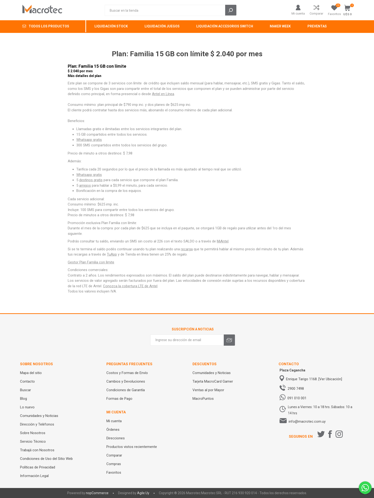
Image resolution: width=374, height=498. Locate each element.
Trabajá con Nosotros (37, 450)
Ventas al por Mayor (208, 390)
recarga (187, 249)
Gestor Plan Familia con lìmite (91, 262)
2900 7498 (296, 388)
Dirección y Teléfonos (37, 424)
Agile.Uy (143, 493)
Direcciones (115, 438)
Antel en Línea (163, 94)
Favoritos (113, 472)
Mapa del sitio (31, 373)
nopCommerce (97, 493)
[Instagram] (339, 434)
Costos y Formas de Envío (127, 373)
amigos (85, 185)
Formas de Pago (119, 398)
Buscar (25, 390)
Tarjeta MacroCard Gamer (212, 381)
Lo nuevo (27, 407)
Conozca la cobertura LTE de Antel (130, 286)
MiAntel (223, 241)
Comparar (316, 13)
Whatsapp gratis (89, 140)
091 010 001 (296, 398)
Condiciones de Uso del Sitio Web (46, 459)
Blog (23, 398)
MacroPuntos (203, 398)
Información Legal (34, 476)
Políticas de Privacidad (37, 467)
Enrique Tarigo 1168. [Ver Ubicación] (314, 379)
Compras (113, 464)
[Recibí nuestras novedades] (187, 340)
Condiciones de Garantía (125, 390)
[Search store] (165, 10)
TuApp (112, 254)
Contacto (27, 381)
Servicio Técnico (33, 441)
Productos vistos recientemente (131, 447)
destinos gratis (91, 180)
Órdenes (112, 429)
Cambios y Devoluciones (125, 381)
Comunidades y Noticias (39, 416)
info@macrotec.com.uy (307, 421)
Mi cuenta (298, 13)
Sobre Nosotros (32, 433)
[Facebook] (330, 434)
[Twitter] (321, 434)
